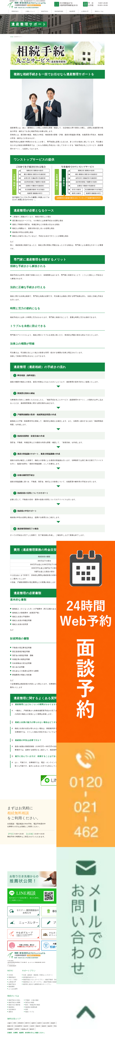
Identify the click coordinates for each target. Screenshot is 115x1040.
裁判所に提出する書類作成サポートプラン (37, 984)
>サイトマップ (11, 964)
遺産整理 (78, 979)
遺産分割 (90, 982)
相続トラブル (29, 1011)
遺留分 (11, 1011)
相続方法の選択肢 (14, 1005)
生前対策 (90, 975)
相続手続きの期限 (14, 1002)
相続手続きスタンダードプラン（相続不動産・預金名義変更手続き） (46, 979)
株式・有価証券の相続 (32, 1005)
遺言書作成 (78, 977)
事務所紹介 (12, 977)
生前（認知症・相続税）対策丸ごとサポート (38, 975)
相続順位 (11, 1007)
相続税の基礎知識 (31, 1007)
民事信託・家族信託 (94, 984)
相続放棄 (78, 984)
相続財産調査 (91, 977)
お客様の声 (12, 982)
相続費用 (11, 986)
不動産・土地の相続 (32, 1000)
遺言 (26, 1009)
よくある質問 (13, 989)
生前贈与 (78, 975)
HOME (11, 36)
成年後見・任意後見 (94, 986)
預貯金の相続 (29, 1002)
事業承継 (78, 986)
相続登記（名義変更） (94, 979)
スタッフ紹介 (13, 979)
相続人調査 (78, 982)
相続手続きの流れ (14, 1000)
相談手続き (12, 984)
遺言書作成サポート (30, 977)
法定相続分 (12, 1009)
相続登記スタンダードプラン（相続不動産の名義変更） (41, 982)
